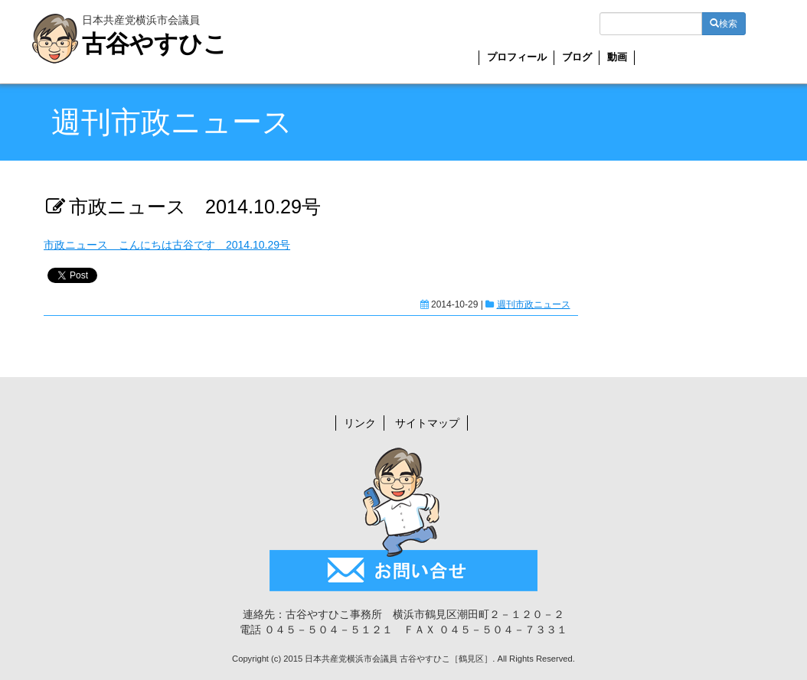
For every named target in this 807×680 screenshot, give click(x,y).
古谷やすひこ (154, 44)
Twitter (681, 60)
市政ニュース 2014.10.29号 (195, 206)
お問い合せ (653, 60)
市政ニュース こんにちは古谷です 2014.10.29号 (167, 245)
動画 (617, 57)
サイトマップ (427, 423)
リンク (360, 423)
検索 (723, 23)
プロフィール (517, 57)
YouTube (736, 60)
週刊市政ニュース (533, 304)
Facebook (709, 60)
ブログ (577, 57)
